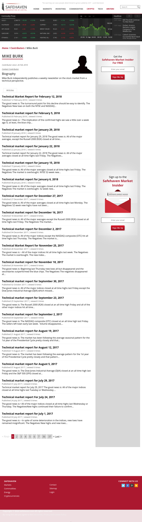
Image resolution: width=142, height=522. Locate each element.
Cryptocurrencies (11, 496)
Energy (7, 492)
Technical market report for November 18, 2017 (32, 262)
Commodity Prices (8, 16)
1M (85, 16)
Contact (53, 484)
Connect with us (128, 481)
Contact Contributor (10, 69)
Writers (110, 9)
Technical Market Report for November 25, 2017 (33, 245)
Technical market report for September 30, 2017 (33, 281)
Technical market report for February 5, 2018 (31, 113)
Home (36, 9)
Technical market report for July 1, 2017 (27, 413)
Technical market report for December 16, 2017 (32, 212)
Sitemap (53, 488)
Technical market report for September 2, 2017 (32, 314)
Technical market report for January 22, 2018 (31, 146)
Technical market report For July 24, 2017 (28, 397)
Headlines (117, 16)
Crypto (90, 9)
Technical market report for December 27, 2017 (32, 196)
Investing (60, 9)
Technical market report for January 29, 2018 (31, 129)
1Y (93, 16)
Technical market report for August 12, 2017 (30, 347)
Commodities (76, 9)
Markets (47, 9)
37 (49, 436)
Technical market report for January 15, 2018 (31, 163)
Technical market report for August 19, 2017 (30, 331)
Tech (100, 9)
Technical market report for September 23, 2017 (33, 298)
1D (81, 16)
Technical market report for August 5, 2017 (29, 364)
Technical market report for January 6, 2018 (30, 179)
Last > (58, 436)
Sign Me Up (117, 77)
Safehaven (10, 481)
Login (52, 492)
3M (89, 16)
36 (44, 436)
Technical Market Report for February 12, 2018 (32, 96)
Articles (10, 90)
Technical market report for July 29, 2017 (28, 380)
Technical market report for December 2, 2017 (31, 229)
